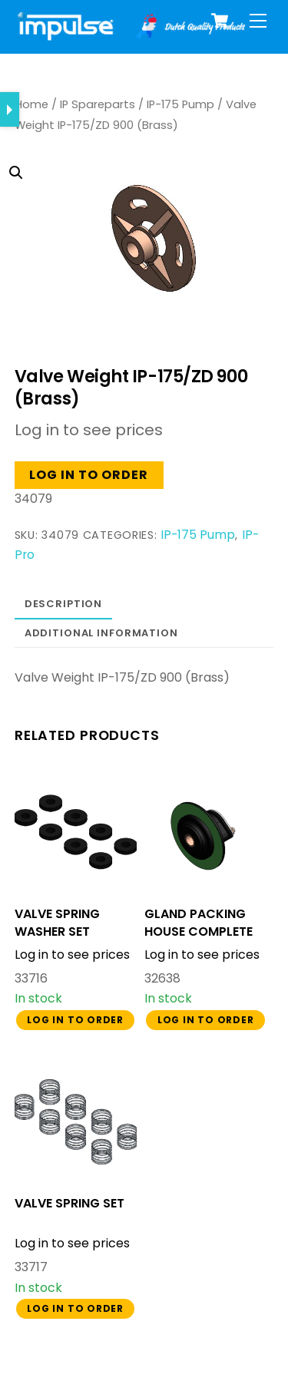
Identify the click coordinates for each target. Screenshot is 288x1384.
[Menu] (258, 21)
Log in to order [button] (89, 475)
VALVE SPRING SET (69, 1203)
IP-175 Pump (180, 104)
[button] (132, 217)
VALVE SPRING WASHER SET (57, 923)
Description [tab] (64, 603)
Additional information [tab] (101, 633)
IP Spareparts (97, 104)
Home (31, 104)
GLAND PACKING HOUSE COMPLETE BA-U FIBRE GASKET (203, 931)
